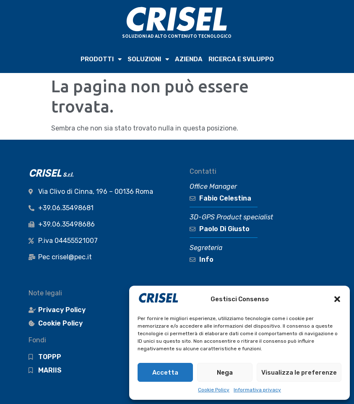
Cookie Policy (213, 390)
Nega (225, 372)
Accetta (165, 372)
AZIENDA (189, 59)
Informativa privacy (257, 390)
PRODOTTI (101, 59)
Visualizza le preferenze (299, 372)
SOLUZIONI (148, 59)
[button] (337, 299)
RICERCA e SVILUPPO (241, 59)
